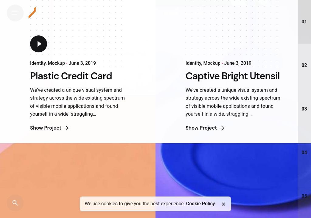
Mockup (56, 63)
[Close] (223, 204)
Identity (38, 63)
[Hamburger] (15, 13)
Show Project (50, 133)
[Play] (38, 43)
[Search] (15, 202)
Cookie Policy (200, 203)
